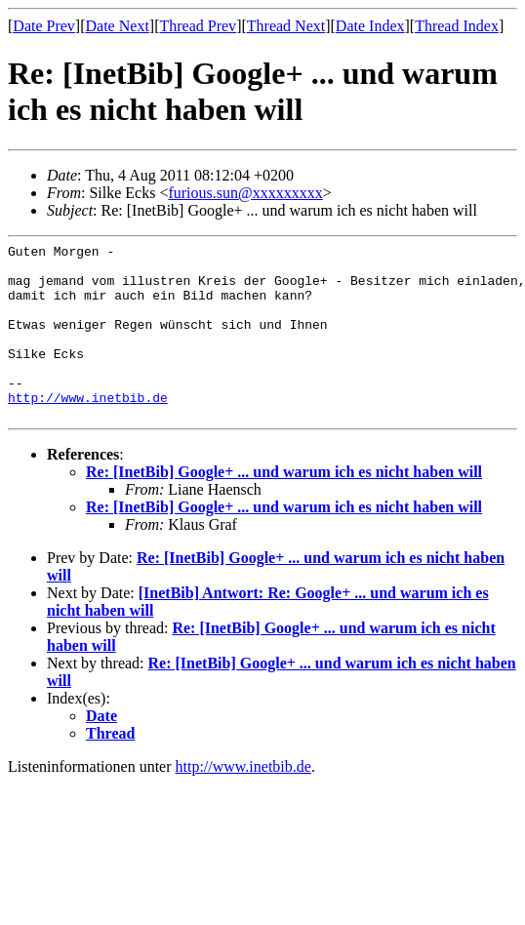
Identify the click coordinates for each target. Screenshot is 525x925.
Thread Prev (197, 26)
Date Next (117, 26)
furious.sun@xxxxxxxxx (245, 192)
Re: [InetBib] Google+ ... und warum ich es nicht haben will (284, 507)
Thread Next (286, 26)
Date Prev (44, 26)
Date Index (370, 26)
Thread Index (457, 26)
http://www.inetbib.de (88, 429)
